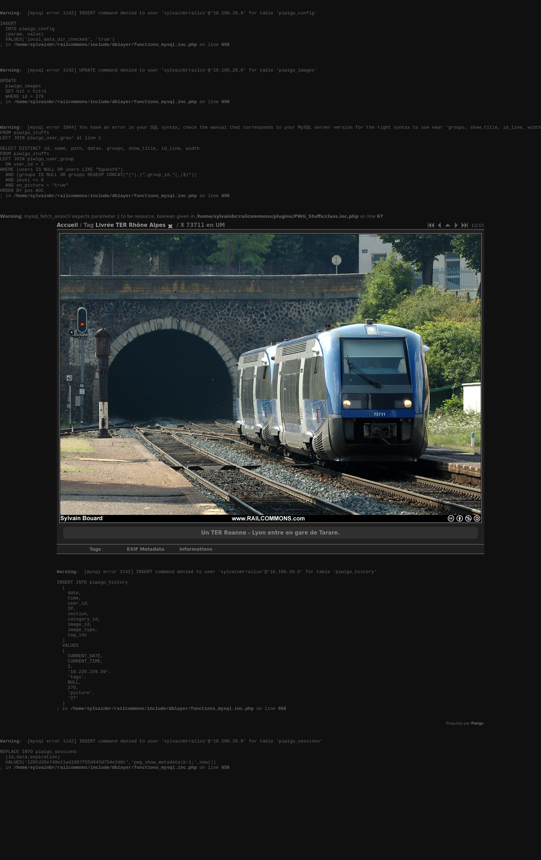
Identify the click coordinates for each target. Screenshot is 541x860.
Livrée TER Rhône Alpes (131, 264)
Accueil (67, 264)
